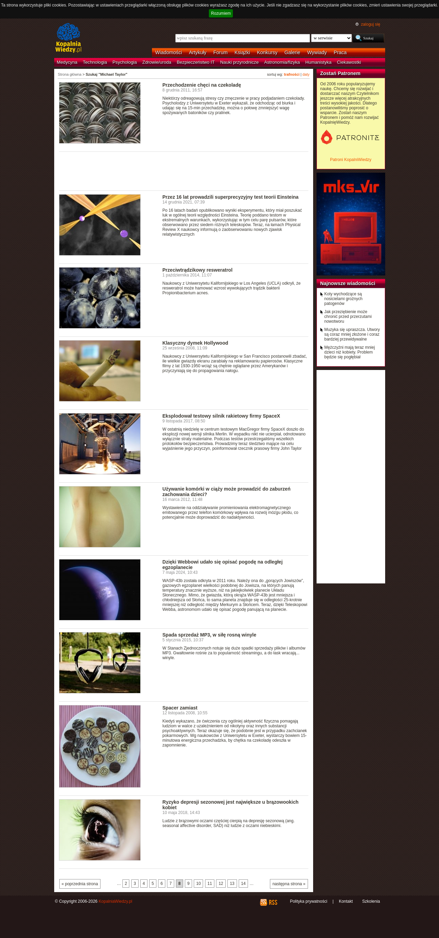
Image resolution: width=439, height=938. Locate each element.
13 (232, 883)
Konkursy (267, 52)
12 (220, 883)
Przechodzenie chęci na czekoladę (202, 85)
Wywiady (317, 52)
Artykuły (197, 52)
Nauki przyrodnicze (239, 62)
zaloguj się (370, 24)
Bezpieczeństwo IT (196, 62)
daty (305, 74)
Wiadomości (168, 52)
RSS (273, 902)
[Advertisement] (184, 170)
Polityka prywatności (308, 901)
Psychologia (124, 62)
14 (243, 883)
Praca (340, 52)
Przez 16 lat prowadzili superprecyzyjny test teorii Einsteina (231, 197)
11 (209, 883)
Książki (242, 52)
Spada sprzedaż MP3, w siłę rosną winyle (210, 635)
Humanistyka (318, 62)
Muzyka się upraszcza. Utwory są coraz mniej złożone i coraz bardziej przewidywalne (352, 334)
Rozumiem (220, 13)
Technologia (95, 62)
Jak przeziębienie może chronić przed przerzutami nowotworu (348, 316)
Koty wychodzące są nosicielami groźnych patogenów (343, 299)
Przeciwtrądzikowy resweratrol (198, 270)
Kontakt (346, 901)
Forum (220, 52)
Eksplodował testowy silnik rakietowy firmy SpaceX (221, 416)
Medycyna (67, 62)
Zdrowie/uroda (156, 62)
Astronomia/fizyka (282, 62)
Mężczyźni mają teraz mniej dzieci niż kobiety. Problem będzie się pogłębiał (349, 352)
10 (198, 883)
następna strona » (288, 883)
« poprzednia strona (80, 883)
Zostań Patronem (340, 73)
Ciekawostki (349, 62)
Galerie (292, 52)
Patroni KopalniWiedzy (350, 159)
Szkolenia (371, 901)
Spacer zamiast (180, 708)
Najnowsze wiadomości (348, 283)
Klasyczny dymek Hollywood (195, 343)
